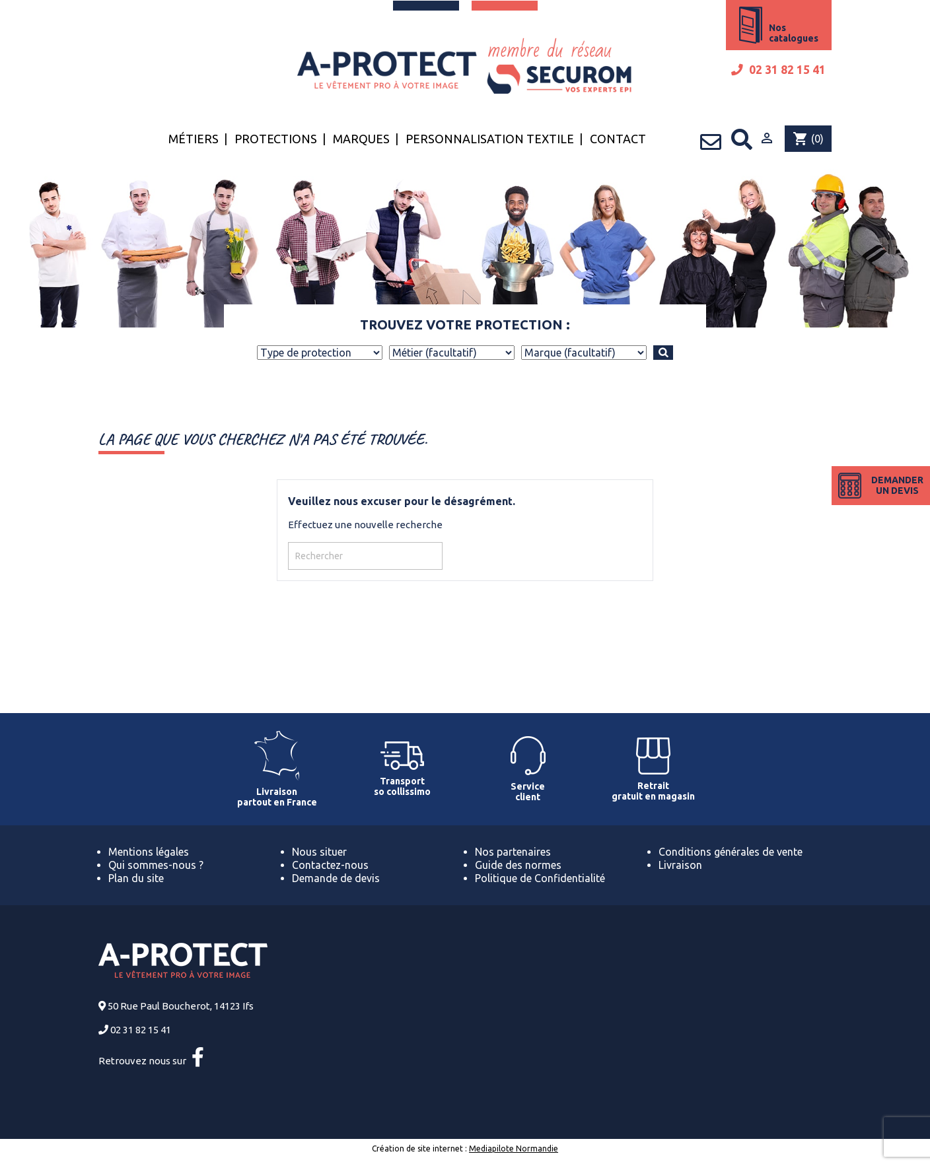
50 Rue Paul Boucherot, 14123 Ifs (181, 1006)
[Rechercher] (365, 556)
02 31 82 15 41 (778, 69)
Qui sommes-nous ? (155, 865)
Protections (275, 138)
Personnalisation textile (490, 138)
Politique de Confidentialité (540, 878)
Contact (618, 138)
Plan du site (136, 878)
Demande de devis (336, 878)
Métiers (193, 138)
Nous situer (319, 852)
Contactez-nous (330, 865)
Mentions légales (148, 852)
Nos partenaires (513, 852)
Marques (361, 138)
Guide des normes (518, 865)
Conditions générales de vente (731, 852)
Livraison (680, 865)
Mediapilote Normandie (513, 1148)
